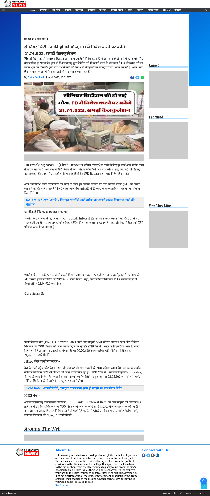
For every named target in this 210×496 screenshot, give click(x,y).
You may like (160, 205)
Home (32, 10)
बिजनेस (140, 10)
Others (166, 10)
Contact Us (190, 493)
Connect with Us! (156, 450)
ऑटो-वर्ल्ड (55, 10)
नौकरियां (91, 10)
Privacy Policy (178, 493)
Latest (154, 65)
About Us (63, 450)
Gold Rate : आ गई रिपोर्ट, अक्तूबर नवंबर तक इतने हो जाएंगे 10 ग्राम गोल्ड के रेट (74, 388)
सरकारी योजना (117, 10)
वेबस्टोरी (177, 10)
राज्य (130, 10)
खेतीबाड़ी (79, 10)
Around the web (42, 429)
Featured (156, 117)
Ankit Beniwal (36, 77)
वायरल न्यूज (153, 10)
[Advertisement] (84, 252)
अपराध (68, 10)
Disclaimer (202, 493)
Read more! (61, 485)
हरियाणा (43, 10)
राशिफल (102, 10)
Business (40, 38)
